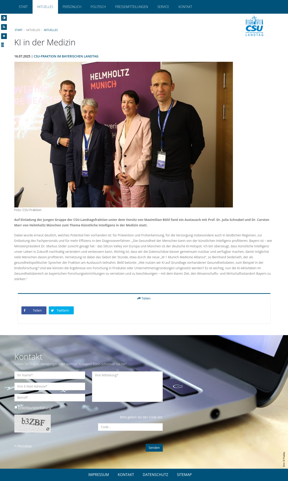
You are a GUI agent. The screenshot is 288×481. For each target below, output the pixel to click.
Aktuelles (45, 7)
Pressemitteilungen (131, 7)
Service (163, 7)
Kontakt (185, 7)
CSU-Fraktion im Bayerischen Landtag (66, 56)
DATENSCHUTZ (155, 474)
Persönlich (72, 7)
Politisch (98, 7)
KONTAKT (126, 474)
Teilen (144, 298)
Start (23, 7)
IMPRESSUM (98, 474)
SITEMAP (184, 474)
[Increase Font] (4, 36)
